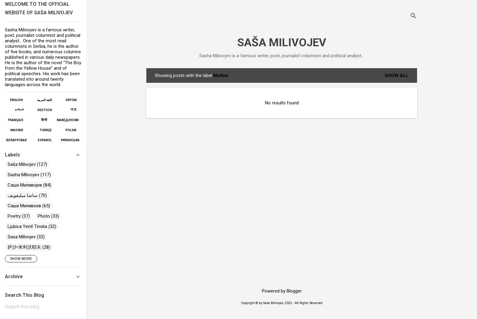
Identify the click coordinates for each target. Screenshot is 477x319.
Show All (397, 75)
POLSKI (69, 130)
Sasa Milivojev (22, 237)
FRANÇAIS (17, 120)
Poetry (14, 216)
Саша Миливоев (24, 206)
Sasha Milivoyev (23, 174)
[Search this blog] (43, 307)
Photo (44, 216)
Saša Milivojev (22, 164)
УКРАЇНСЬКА (68, 140)
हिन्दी (44, 119)
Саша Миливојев (25, 185)
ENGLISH (18, 100)
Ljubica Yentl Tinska (27, 226)
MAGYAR (18, 130)
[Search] (413, 16)
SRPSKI (69, 100)
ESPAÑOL (44, 140)
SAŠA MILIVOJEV (281, 42)
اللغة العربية (44, 100)
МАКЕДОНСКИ (64, 120)
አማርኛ (20, 109)
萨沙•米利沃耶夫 (24, 247)
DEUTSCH (44, 110)
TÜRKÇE (45, 130)
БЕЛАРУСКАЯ (17, 140)
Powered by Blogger (282, 291)
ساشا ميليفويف (23, 195)
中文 (72, 109)
